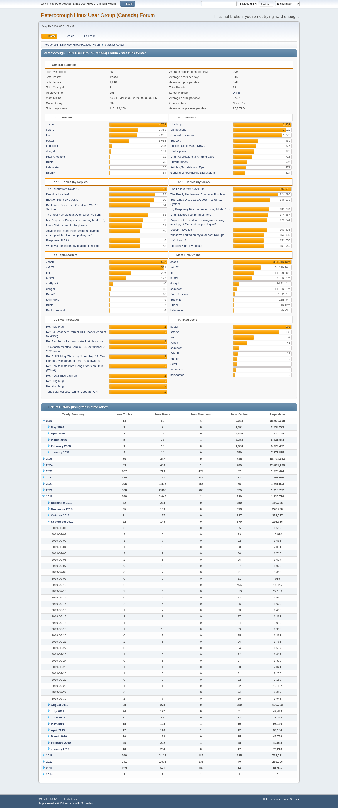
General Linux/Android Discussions (192, 172)
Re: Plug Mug (55, 326)
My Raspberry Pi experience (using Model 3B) (75, 220)
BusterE (51, 162)
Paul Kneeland (55, 156)
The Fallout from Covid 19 (62, 189)
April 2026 (58, 433)
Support (175, 140)
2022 (49, 477)
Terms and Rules (279, 799)
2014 (49, 774)
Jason (50, 124)
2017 (49, 761)
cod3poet (52, 145)
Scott (173, 364)
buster (50, 140)
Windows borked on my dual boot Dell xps (73, 245)
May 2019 (57, 723)
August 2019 (59, 705)
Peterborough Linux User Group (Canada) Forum (98, 15)
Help (265, 799)
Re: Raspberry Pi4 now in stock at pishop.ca (74, 341)
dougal (50, 151)
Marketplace (178, 151)
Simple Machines (68, 799)
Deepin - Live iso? (57, 194)
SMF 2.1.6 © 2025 (47, 799)
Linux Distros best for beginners (66, 225)
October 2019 (60, 515)
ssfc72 (50, 129)
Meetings (176, 124)
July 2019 (57, 711)
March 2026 (59, 439)
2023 (49, 471)
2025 (49, 458)
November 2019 (62, 509)
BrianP (50, 172)
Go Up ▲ (295, 799)
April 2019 (58, 730)
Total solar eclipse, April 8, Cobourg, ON (72, 391)
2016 (49, 768)
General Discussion (183, 135)
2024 (49, 465)
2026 (49, 421)
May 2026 (57, 427)
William (237, 92)
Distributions (178, 129)
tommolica (52, 299)
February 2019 (61, 742)
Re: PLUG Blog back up (61, 375)
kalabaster (53, 167)
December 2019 (61, 502)
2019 (49, 496)
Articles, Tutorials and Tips (187, 167)
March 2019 (59, 736)
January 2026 (60, 452)
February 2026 (61, 446)
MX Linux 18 (178, 240)
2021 (49, 483)
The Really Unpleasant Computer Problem (73, 214)
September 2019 (62, 521)
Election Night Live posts (62, 199)
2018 (49, 755)
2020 (49, 490)
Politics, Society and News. (187, 145)
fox (48, 135)
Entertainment (179, 162)
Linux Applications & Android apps (192, 156)
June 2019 (58, 717)
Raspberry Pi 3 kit (57, 240)
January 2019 (60, 749)
